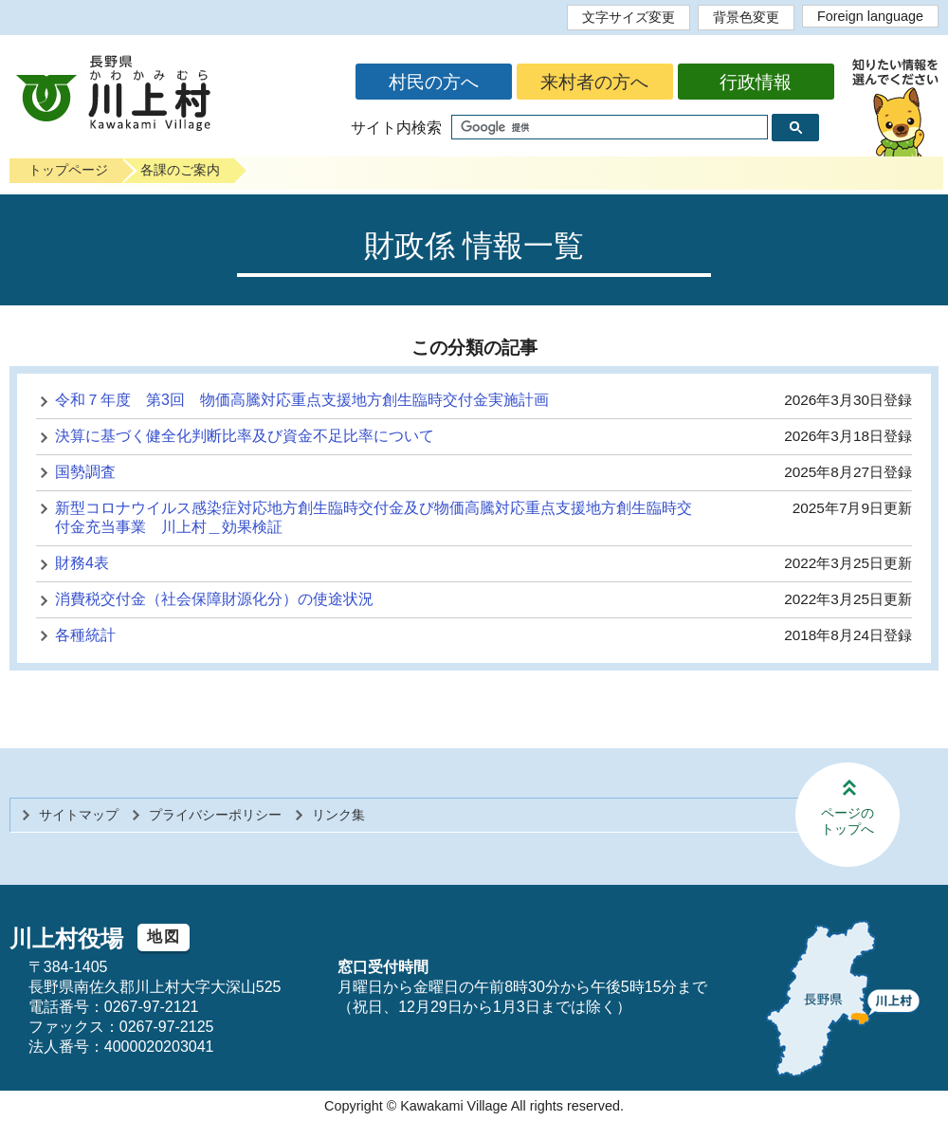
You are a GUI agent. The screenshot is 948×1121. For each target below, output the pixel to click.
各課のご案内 (180, 169)
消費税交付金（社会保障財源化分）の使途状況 (214, 599)
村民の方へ (434, 82)
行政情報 (756, 82)
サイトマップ (78, 814)
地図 (163, 936)
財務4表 (82, 563)
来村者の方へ (594, 82)
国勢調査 (85, 472)
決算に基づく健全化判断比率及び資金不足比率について (244, 436)
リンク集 (338, 814)
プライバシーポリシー (215, 814)
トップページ (68, 169)
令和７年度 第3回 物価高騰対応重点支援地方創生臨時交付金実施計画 (302, 400)
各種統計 (85, 635)
